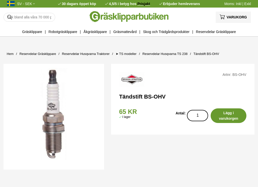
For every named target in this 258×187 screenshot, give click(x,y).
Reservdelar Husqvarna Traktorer (86, 54)
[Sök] (29, 17)
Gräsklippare (32, 32)
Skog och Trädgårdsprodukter (166, 32)
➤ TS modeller (126, 54)
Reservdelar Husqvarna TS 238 (164, 54)
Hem (10, 54)
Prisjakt (143, 4)
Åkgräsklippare (95, 32)
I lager (126, 117)
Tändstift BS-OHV (206, 54)
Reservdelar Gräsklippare (216, 32)
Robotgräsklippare (63, 32)
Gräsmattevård (125, 32)
